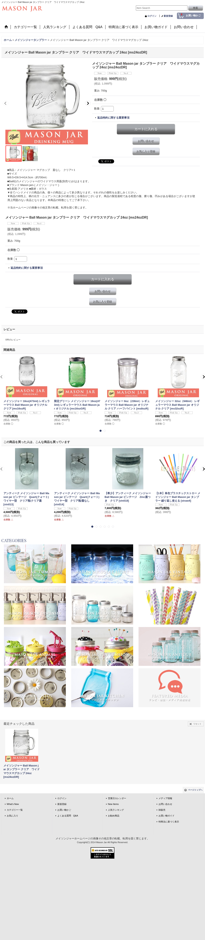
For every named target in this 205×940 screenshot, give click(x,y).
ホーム (10, 798)
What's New (13, 804)
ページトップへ (195, 790)
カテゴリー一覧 (15, 810)
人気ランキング (116, 810)
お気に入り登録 (145, 151)
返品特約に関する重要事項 (113, 117)
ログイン (151, 16)
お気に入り (12, 815)
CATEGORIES (13, 540)
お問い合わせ (146, 141)
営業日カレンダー (117, 798)
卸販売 (162, 810)
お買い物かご (64, 810)
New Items (113, 804)
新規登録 (168, 16)
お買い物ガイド (166, 815)
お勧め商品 (113, 815)
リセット (197, 724)
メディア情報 (165, 798)
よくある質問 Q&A (67, 815)
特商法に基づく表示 (169, 821)
